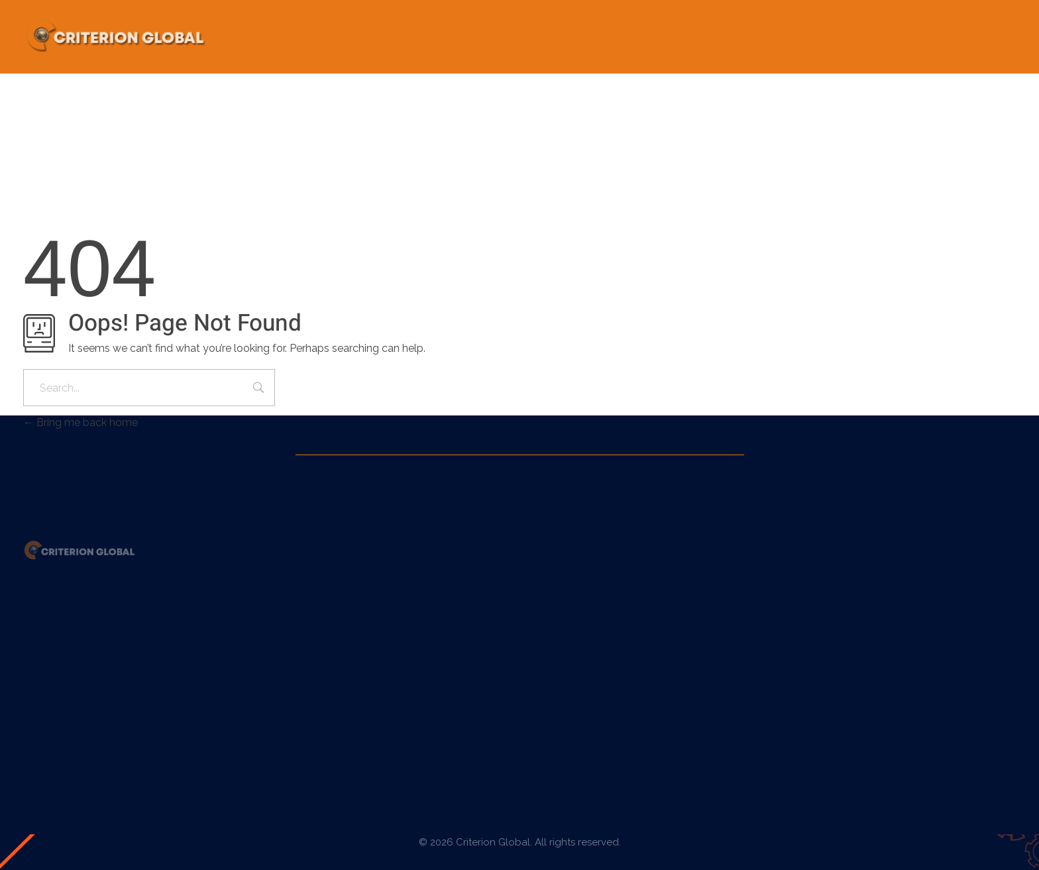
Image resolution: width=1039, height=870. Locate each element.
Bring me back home (80, 422)
